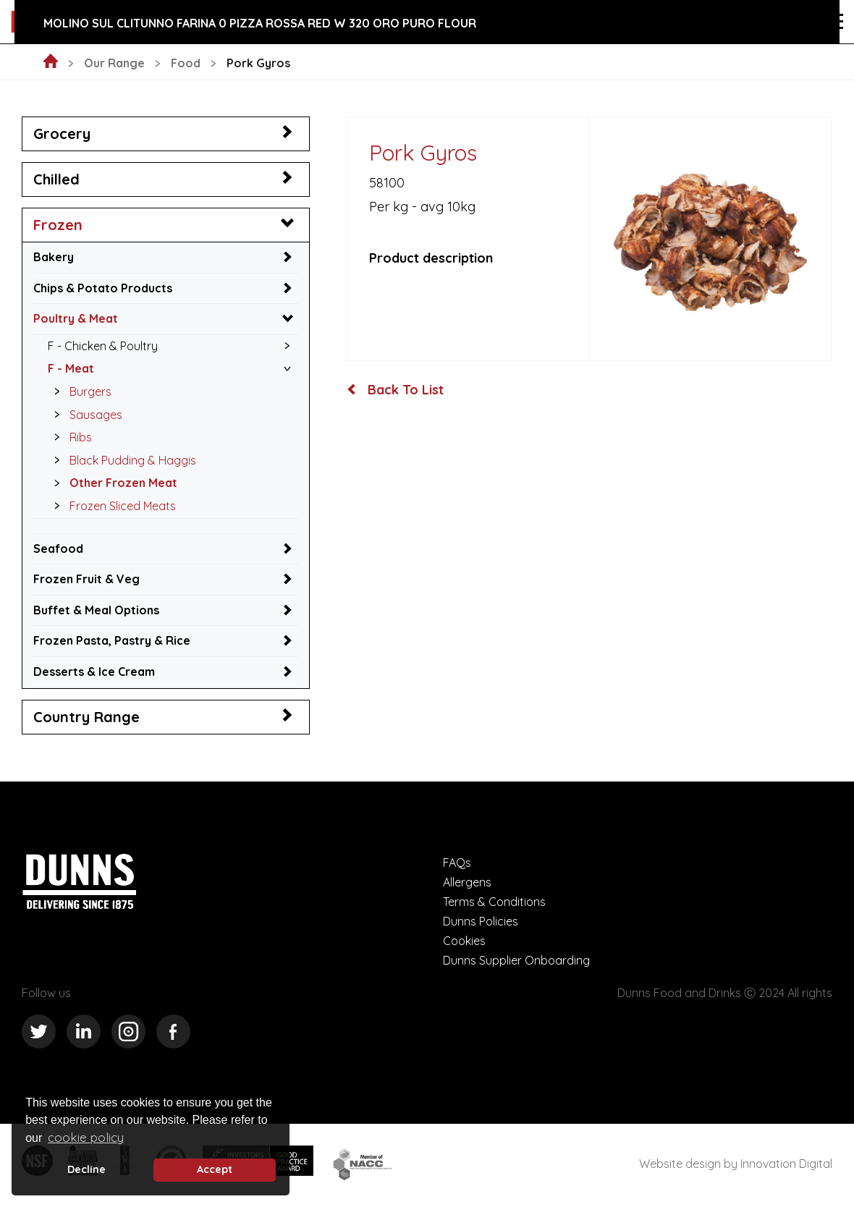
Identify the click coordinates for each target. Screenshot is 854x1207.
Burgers (78, 391)
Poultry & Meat (75, 318)
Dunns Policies (480, 921)
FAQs (457, 862)
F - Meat (71, 368)
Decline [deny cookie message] (86, 1169)
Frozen (58, 225)
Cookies (464, 940)
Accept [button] (214, 1169)
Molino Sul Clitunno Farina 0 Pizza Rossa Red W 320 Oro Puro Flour (259, 23)
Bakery (53, 257)
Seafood (58, 548)
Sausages (84, 414)
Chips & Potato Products (102, 288)
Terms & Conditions (494, 901)
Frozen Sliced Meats (111, 506)
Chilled (56, 179)
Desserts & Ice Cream (94, 671)
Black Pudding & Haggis (121, 460)
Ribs (69, 437)
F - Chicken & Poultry (103, 346)
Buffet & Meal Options (96, 610)
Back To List (395, 390)
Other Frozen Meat (111, 483)
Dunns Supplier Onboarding (516, 960)
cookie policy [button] (86, 1137)
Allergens (467, 882)
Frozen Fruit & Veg (86, 579)
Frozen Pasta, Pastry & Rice (111, 640)
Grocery (61, 133)
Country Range (86, 717)
